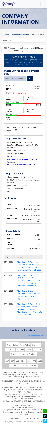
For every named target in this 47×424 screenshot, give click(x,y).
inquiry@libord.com (28, 412)
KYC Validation (31, 365)
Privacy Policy (12, 345)
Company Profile (37, 35)
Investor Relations (29, 354)
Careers (28, 349)
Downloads (15, 354)
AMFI (39, 361)
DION (40, 422)
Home (6, 35)
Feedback (37, 349)
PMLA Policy (25, 345)
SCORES (13, 365)
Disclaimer (36, 345)
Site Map (20, 349)
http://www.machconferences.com (21, 164)
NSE (12, 361)
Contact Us (10, 349)
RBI (34, 361)
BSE (7, 361)
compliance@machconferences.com (22, 159)
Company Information (20, 35)
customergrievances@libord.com (23, 407)
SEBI (29, 361)
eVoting (21, 365)
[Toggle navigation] (42, 4)
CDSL (23, 361)
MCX (17, 361)
